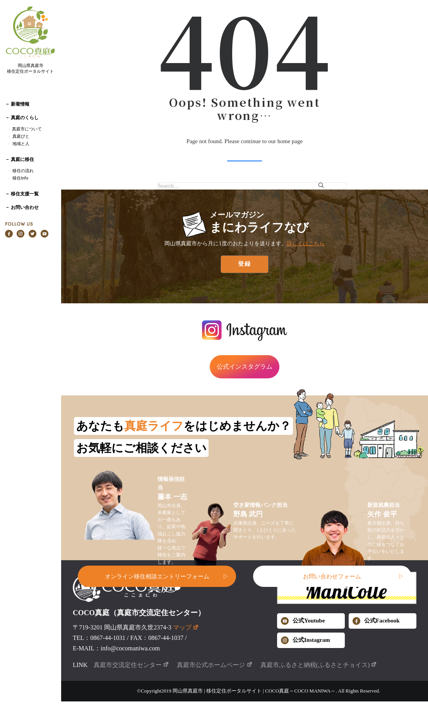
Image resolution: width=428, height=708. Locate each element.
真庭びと (20, 136)
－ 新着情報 (17, 104)
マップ (186, 627)
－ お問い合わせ (22, 207)
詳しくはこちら (306, 243)
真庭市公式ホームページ (214, 665)
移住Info (20, 178)
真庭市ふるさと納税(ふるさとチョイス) (318, 665)
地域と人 (20, 143)
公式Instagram (305, 640)
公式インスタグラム (244, 366)
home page (290, 141)
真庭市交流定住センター (131, 665)
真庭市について (26, 129)
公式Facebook (376, 621)
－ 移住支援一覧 (22, 194)
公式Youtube (303, 621)
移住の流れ (23, 170)
